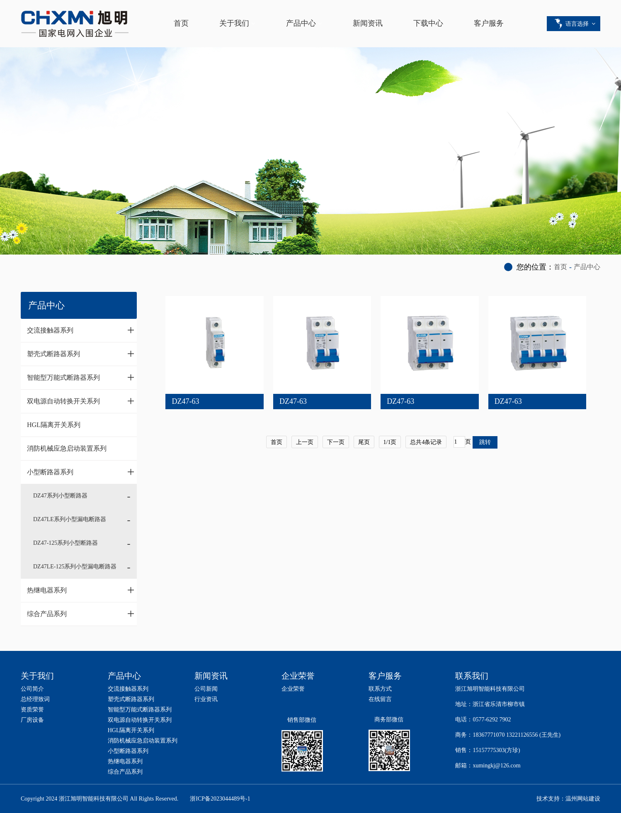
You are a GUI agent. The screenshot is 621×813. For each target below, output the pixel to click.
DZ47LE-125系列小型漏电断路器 (74, 566)
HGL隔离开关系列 (53, 424)
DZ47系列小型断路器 (60, 496)
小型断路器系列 (81, 471)
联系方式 (380, 689)
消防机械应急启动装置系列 (67, 448)
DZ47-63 (185, 401)
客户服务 (489, 23)
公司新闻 (206, 689)
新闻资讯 (368, 23)
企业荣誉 (293, 689)
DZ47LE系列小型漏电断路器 (69, 519)
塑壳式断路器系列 (81, 353)
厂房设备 (32, 720)
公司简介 (32, 689)
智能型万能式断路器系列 (81, 377)
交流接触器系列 (81, 330)
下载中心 (428, 23)
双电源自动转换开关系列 (81, 400)
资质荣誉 (32, 709)
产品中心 (301, 23)
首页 (181, 23)
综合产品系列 (81, 613)
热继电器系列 (81, 589)
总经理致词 (35, 699)
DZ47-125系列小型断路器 (65, 543)
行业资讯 (206, 699)
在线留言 (380, 699)
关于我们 (234, 23)
